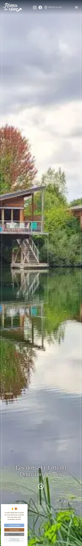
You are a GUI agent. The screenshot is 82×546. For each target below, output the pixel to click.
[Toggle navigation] (76, 7)
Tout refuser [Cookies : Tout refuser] (14, 530)
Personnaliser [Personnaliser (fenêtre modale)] (14, 534)
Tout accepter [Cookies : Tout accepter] (14, 525)
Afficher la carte (53, 7)
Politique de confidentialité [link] (14, 540)
